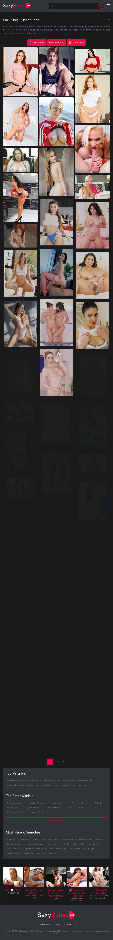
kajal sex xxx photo (16, 844)
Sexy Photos (37, 42)
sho (51, 848)
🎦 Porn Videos (76, 42)
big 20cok (18, 848)
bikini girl (11, 839)
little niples (64, 844)
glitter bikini (79, 844)
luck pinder (74, 848)
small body (41, 848)
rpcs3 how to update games (46, 839)
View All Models (57, 820)
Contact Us (70, 924)
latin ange (61, 848)
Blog (58, 924)
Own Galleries (44, 924)
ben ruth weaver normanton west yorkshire (82, 839)
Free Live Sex (56, 42)
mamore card (94, 844)
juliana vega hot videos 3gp (21, 853)
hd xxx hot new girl (47, 853)
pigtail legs (88, 848)
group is (29, 848)
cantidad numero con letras (42, 844)
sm (8, 848)
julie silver (24, 839)
